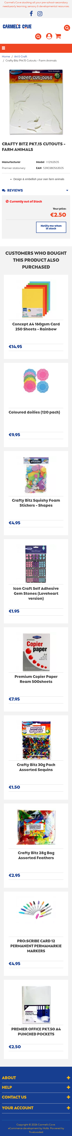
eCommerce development (23, 1128)
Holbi (46, 1128)
